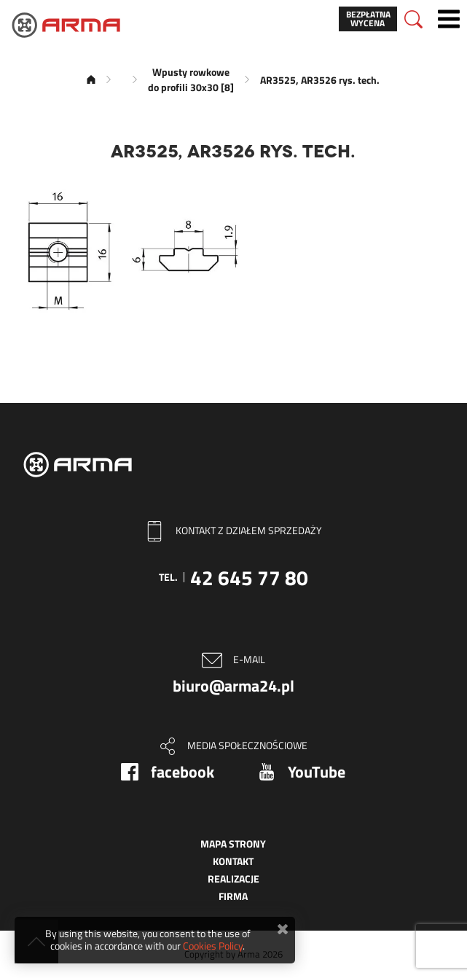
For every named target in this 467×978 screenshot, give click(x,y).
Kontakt (233, 861)
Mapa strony (233, 843)
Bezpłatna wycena (368, 18)
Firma (233, 896)
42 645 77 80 (249, 577)
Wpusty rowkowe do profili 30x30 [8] (191, 79)
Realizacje (233, 878)
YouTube (316, 772)
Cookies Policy (213, 945)
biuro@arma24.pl (233, 685)
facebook (182, 772)
